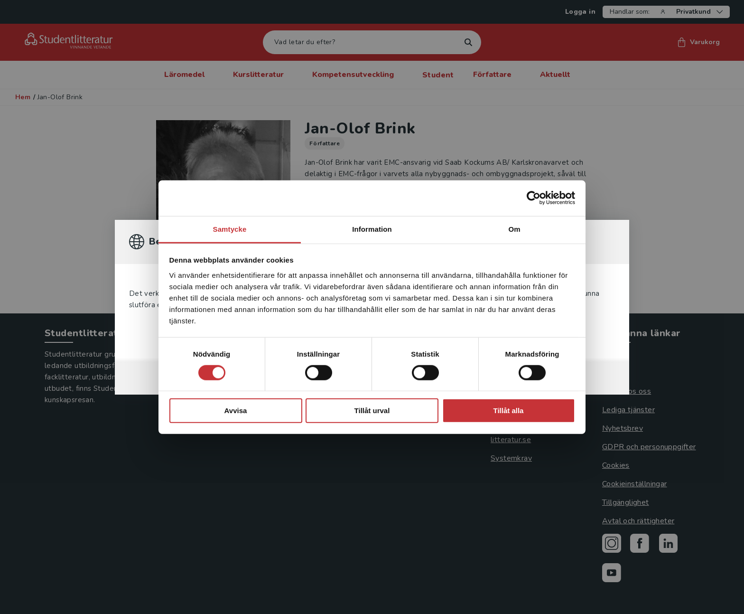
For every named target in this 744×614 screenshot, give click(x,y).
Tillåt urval (372, 410)
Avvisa (235, 410)
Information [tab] (372, 229)
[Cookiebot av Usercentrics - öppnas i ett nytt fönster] (533, 198)
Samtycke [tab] (230, 229)
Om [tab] (514, 229)
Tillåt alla (508, 410)
